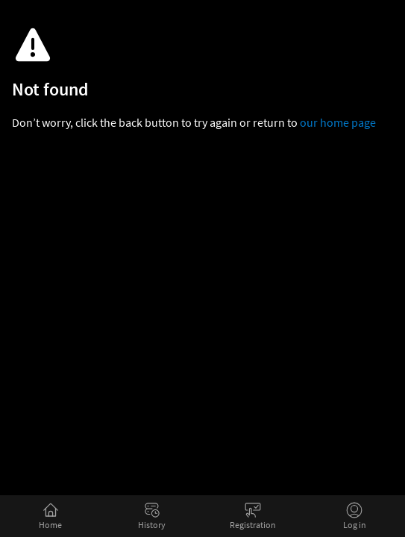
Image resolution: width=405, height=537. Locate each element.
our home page (338, 122)
